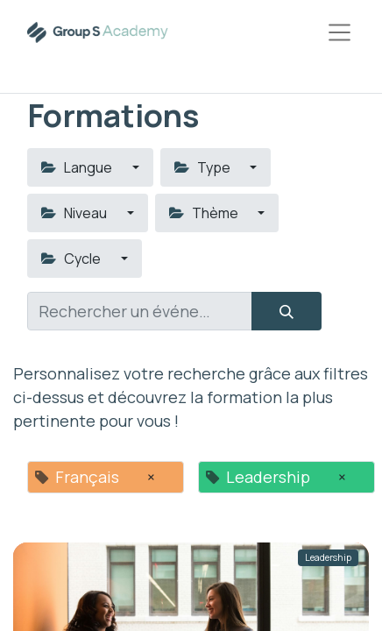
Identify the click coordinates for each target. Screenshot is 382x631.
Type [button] (203, 167)
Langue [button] (78, 167)
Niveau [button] (75, 213)
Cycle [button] (72, 258)
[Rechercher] (286, 311)
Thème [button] (205, 213)
